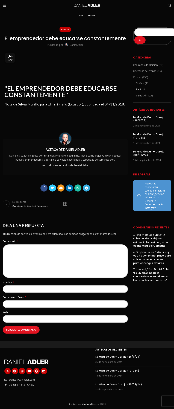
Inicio (81, 15)
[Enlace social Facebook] (44, 188)
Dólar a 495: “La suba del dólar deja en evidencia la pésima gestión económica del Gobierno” (151, 240)
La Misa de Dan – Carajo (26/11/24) (148, 118)
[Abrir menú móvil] (4, 5)
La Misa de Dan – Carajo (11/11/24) (148, 136)
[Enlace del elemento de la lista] (36, 380)
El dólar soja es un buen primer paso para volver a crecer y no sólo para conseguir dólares (152, 257)
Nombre (8, 282)
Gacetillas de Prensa (144, 71)
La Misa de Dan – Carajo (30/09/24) (148, 153)
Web (5, 312)
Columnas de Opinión (145, 65)
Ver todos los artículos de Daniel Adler (65, 165)
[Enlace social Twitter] (52, 188)
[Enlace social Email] (60, 188)
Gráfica (140, 83)
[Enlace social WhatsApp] (77, 188)
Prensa (91, 15)
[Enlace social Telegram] (86, 188)
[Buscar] (169, 5)
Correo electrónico (14, 297)
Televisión (141, 95)
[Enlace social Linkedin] (69, 188)
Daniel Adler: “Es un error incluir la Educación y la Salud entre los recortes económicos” (151, 274)
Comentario (11, 241)
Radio (139, 89)
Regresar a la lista (65, 203)
